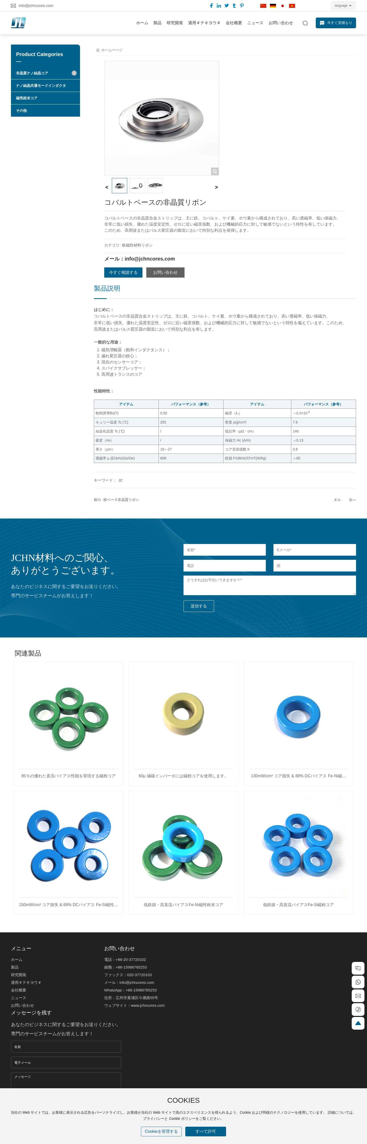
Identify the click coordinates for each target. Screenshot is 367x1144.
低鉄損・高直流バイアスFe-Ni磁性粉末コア (183, 905)
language (341, 5)
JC (120, 480)
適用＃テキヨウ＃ (26, 982)
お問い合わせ (22, 1005)
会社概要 (18, 990)
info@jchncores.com (36, 5)
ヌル (337, 500)
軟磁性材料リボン (137, 245)
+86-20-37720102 (131, 959)
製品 (15, 967)
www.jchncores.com (148, 1005)
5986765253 (136, 967)
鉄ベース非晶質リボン (121, 500)
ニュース (18, 998)
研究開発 (18, 975)
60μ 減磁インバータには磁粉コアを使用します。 (183, 776)
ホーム (16, 959)
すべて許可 (205, 1131)
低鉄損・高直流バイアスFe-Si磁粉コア (298, 905)
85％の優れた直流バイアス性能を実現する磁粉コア (68, 776)
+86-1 (121, 967)
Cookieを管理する (161, 1131)
